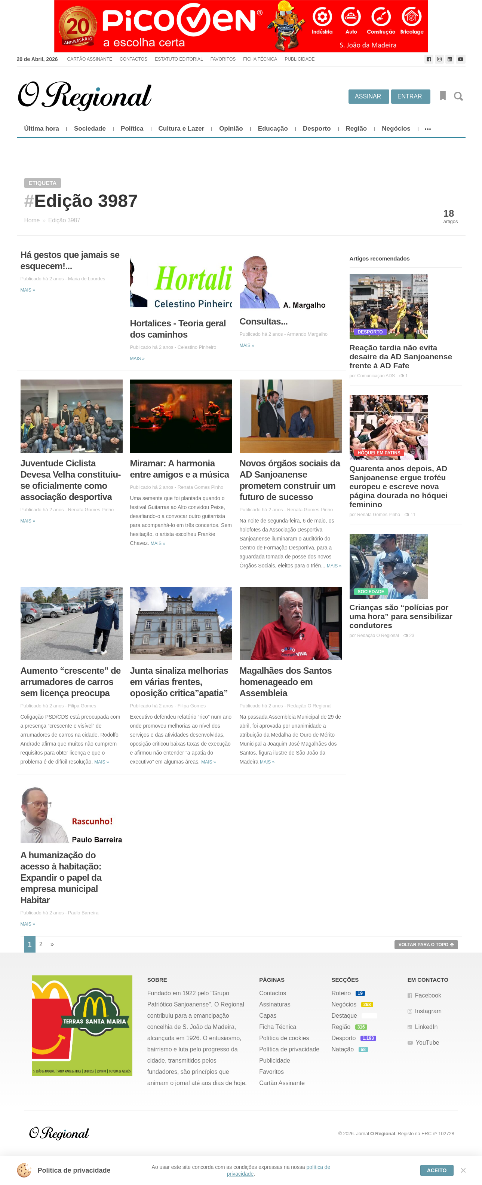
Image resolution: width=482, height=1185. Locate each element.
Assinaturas (275, 1004)
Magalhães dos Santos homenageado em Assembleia (286, 681)
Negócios (396, 128)
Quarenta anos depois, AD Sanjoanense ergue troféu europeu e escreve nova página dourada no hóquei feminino (399, 486)
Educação (273, 128)
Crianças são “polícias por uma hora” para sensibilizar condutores (401, 616)
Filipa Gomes (82, 706)
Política (132, 128)
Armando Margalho (307, 334)
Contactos (133, 59)
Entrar (409, 96)
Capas (267, 1015)
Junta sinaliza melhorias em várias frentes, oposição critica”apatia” (179, 681)
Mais (28, 290)
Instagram (428, 1011)
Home (32, 220)
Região (356, 128)
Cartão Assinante (89, 59)
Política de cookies (284, 1038)
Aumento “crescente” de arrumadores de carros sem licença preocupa (71, 681)
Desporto (317, 128)
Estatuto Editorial (179, 59)
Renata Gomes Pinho (91, 509)
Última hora (41, 128)
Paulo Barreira (83, 913)
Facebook (428, 995)
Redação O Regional (309, 706)
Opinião (231, 128)
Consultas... (264, 321)
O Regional (382, 1133)
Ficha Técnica (260, 59)
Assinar (368, 96)
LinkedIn (426, 1027)
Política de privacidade (289, 1049)
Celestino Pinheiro (197, 347)
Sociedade (90, 128)
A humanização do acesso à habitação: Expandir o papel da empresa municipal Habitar (61, 877)
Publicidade (299, 59)
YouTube (427, 1042)
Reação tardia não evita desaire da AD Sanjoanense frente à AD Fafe (401, 356)
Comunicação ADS (376, 375)
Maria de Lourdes (86, 278)
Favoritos (223, 59)
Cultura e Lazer (182, 128)
